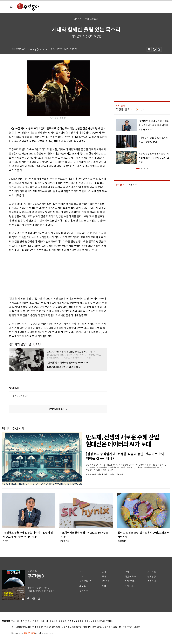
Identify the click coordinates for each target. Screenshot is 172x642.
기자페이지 (130, 586)
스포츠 (82, 586)
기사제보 (151, 572)
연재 (127, 572)
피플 (104, 586)
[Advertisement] (51, 273)
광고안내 (151, 581)
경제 (104, 572)
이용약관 (62, 621)
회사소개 (15, 621)
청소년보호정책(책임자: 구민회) (99, 621)
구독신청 (151, 576)
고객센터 (53, 621)
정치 (81, 572)
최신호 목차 (130, 576)
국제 (104, 576)
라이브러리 (130, 581)
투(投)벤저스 (125, 109)
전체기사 (83, 590)
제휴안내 (44, 621)
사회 (81, 576)
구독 (37, 344)
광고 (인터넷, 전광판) (29, 621)
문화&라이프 (85, 581)
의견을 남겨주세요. (20, 396)
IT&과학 (106, 581)
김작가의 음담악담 (20, 344)
